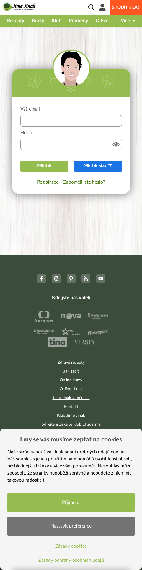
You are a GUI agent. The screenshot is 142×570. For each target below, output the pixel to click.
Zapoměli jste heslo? (84, 182)
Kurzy (38, 20)
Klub (56, 20)
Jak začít (71, 371)
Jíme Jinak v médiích (71, 398)
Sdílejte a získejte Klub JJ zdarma (71, 424)
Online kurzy (71, 380)
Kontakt (71, 407)
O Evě (102, 20)
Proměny (78, 20)
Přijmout (71, 502)
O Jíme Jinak (71, 389)
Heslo (26, 132)
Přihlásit (44, 166)
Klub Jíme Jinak (71, 416)
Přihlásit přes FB (97, 166)
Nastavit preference (71, 526)
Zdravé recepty (71, 362)
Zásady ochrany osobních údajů (71, 560)
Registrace (47, 182)
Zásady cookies (71, 546)
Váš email (30, 109)
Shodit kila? (126, 7)
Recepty (16, 20)
